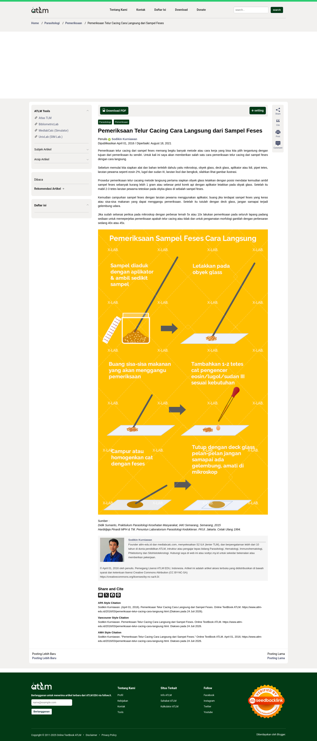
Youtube (208, 712)
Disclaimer (91, 735)
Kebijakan (122, 700)
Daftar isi (40, 205)
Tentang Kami (118, 9)
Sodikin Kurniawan (122, 139)
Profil (120, 695)
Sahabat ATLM (168, 700)
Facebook (209, 695)
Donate (201, 9)
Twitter (207, 706)
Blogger (281, 734)
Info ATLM (166, 695)
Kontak (140, 9)
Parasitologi (105, 122)
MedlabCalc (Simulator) (54, 130)
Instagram (209, 700)
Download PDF (114, 110)
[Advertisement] (152, 65)
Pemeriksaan (121, 122)
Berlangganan (42, 711)
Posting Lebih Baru (44, 658)
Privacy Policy (109, 735)
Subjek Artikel (43, 149)
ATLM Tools (42, 111)
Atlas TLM (45, 118)
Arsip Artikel (41, 159)
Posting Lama (276, 658)
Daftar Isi (160, 9)
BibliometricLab (49, 124)
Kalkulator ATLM (169, 706)
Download (181, 9)
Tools (120, 712)
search (277, 10)
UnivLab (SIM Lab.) (51, 136)
